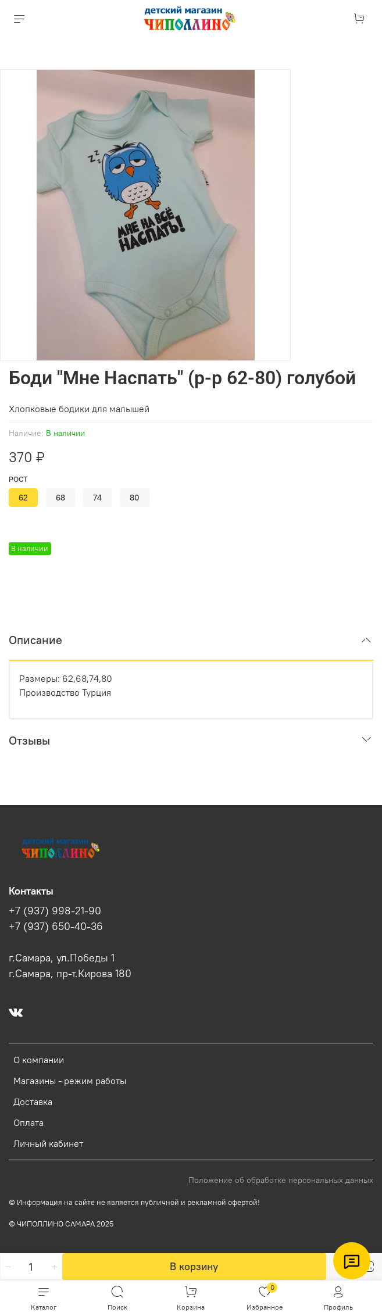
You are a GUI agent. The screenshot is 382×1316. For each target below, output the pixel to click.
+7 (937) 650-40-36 (56, 926)
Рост (18, 479)
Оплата (28, 1122)
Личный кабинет (48, 1143)
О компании (38, 1059)
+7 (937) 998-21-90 (55, 910)
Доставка (32, 1101)
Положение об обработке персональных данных (280, 1180)
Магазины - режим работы (69, 1080)
